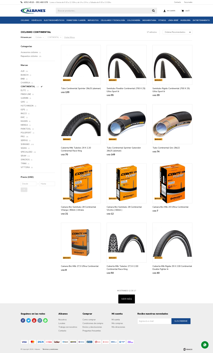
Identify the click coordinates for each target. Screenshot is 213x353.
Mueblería (185, 20)
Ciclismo (25, 20)
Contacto (177, 2)
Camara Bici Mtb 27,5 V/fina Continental (80, 266)
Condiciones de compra (93, 323)
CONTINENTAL (53, 37)
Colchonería (133, 20)
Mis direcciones (118, 327)
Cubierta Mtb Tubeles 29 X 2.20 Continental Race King (76, 149)
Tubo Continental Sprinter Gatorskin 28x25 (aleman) (124, 149)
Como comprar (89, 319)
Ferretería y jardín (76, 20)
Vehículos (36, 20)
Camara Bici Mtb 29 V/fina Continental (170, 207)
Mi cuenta (116, 319)
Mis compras (117, 323)
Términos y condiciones (50, 349)
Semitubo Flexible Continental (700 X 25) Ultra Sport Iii (126, 90)
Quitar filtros (69, 37)
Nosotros (62, 319)
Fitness (162, 20)
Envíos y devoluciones (92, 327)
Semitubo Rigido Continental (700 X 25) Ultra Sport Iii (171, 90)
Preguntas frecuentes (92, 330)
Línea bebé (173, 20)
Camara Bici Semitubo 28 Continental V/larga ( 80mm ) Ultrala (78, 208)
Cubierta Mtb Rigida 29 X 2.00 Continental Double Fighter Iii (172, 268)
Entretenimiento (201, 20)
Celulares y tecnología (113, 20)
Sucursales (188, 2)
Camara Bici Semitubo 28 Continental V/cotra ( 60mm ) (124, 208)
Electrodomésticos (54, 20)
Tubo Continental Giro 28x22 (166, 147)
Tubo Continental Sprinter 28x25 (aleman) (81, 88)
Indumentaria (149, 20)
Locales (61, 323)
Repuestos (93, 20)
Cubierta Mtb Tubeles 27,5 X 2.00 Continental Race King (122, 268)
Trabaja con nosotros (67, 327)
